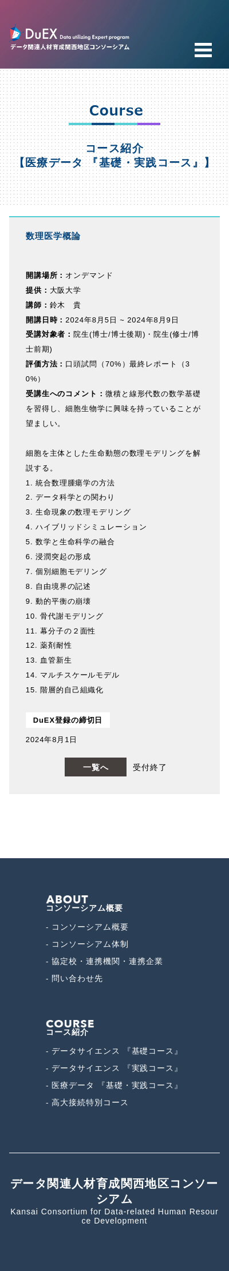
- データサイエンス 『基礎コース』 (114, 1051)
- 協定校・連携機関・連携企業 (104, 961)
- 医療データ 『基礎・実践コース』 (114, 1085)
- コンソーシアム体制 (87, 944)
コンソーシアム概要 (84, 904)
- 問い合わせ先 (74, 978)
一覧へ (96, 767)
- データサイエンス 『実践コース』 (114, 1068)
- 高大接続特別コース (87, 1102)
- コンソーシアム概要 (87, 927)
